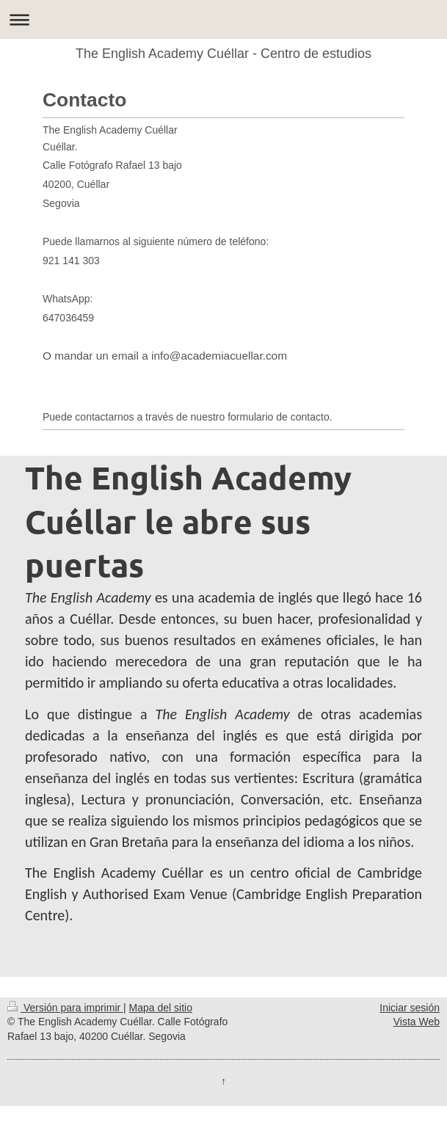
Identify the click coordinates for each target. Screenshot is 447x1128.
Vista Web (416, 1021)
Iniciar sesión (409, 1008)
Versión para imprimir (65, 1008)
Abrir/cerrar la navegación (223, 19)
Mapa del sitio (160, 1008)
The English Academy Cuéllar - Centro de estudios (223, 53)
